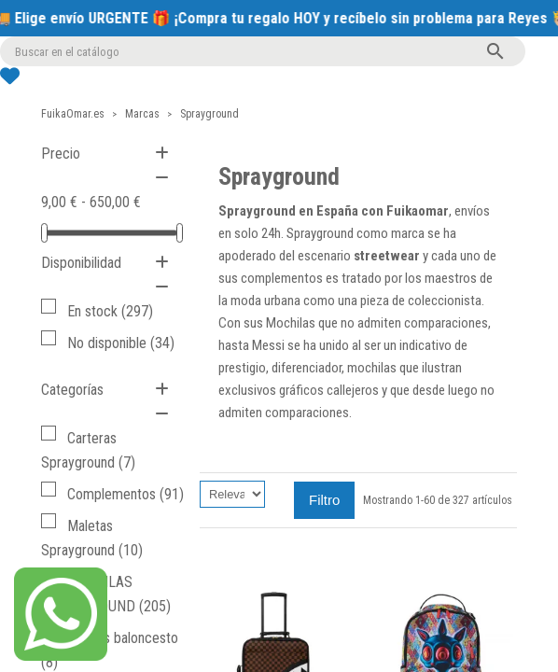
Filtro (324, 500)
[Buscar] (262, 51)
